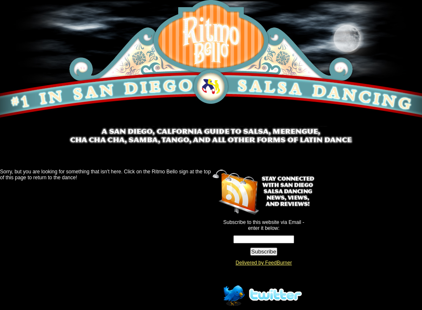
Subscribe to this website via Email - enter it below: (263, 225)
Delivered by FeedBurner (263, 263)
